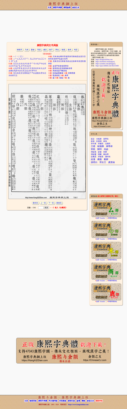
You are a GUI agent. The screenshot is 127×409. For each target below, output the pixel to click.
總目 (45, 50)
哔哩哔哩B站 (112, 218)
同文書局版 (53, 401)
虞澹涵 (111, 162)
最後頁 (59, 203)
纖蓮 (99, 159)
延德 (92, 141)
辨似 (57, 50)
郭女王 (103, 162)
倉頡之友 (75, 7)
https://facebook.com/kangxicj (105, 61)
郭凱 (93, 149)
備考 (69, 50)
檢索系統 (33, 401)
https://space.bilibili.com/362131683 (107, 66)
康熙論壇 (66, 7)
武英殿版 (62, 401)
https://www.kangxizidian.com (78, 404)
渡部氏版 (71, 401)
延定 (92, 139)
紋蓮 (93, 159)
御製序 (19, 50)
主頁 (49, 7)
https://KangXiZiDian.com (104, 59)
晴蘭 (100, 154)
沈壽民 (107, 144)
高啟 (106, 149)
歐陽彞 (100, 146)
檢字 (51, 50)
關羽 (99, 149)
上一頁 (43, 203)
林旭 (105, 141)
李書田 (100, 144)
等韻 (39, 50)
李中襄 (93, 144)
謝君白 (94, 162)
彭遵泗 (99, 141)
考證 (75, 50)
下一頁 (51, 203)
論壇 (78, 401)
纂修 (33, 50)
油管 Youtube (100, 218)
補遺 (63, 50)
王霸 (93, 146)
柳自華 (106, 154)
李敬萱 (100, 157)
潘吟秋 (107, 157)
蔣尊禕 (109, 146)
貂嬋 (106, 159)
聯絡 (83, 401)
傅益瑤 (93, 152)
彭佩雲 (93, 157)
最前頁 (35, 203)
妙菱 (100, 152)
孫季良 (106, 139)
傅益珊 (93, 154)
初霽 (105, 152)
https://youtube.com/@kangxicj (105, 63)
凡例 (26, 50)
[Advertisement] (63, 26)
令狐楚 (99, 139)
